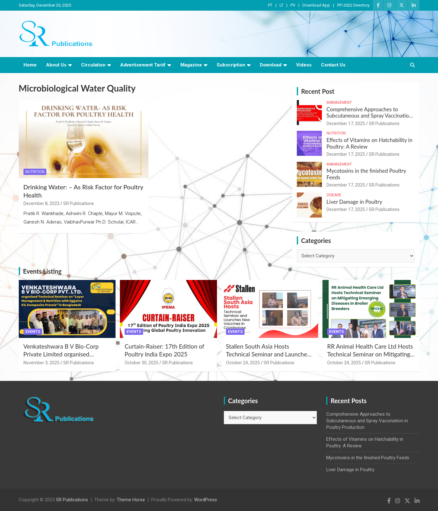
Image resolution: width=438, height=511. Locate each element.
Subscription (231, 65)
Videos (304, 65)
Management (339, 102)
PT (270, 5)
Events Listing (42, 271)
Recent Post (317, 91)
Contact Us (333, 65)
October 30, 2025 (141, 362)
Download (270, 65)
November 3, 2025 (41, 362)
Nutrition (34, 172)
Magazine (191, 65)
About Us (56, 65)
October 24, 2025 (243, 362)
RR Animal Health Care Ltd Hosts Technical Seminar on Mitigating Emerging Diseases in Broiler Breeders (370, 358)
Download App (316, 5)
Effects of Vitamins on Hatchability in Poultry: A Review (369, 143)
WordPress (205, 500)
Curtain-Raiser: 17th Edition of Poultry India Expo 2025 (164, 350)
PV (293, 5)
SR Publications (78, 203)
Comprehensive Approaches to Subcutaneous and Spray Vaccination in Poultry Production (369, 115)
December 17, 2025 (346, 123)
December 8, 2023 (41, 203)
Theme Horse (131, 500)
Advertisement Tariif (143, 65)
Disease (334, 195)
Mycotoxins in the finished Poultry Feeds (366, 173)
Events (32, 331)
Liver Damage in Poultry (354, 201)
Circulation (93, 65)
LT (281, 5)
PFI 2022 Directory (353, 5)
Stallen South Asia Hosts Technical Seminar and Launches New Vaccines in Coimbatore (268, 354)
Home (30, 65)
